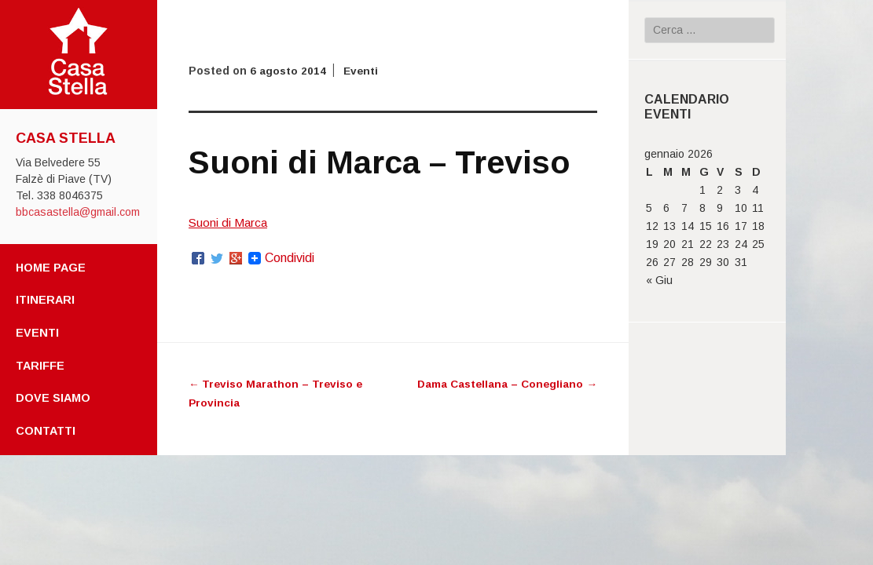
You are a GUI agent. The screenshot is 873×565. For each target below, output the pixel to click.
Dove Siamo (53, 398)
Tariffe (40, 365)
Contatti (45, 431)
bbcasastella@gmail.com (78, 212)
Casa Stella (66, 138)
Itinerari (45, 299)
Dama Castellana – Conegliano (505, 383)
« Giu (659, 280)
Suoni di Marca (229, 222)
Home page (51, 267)
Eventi (37, 332)
